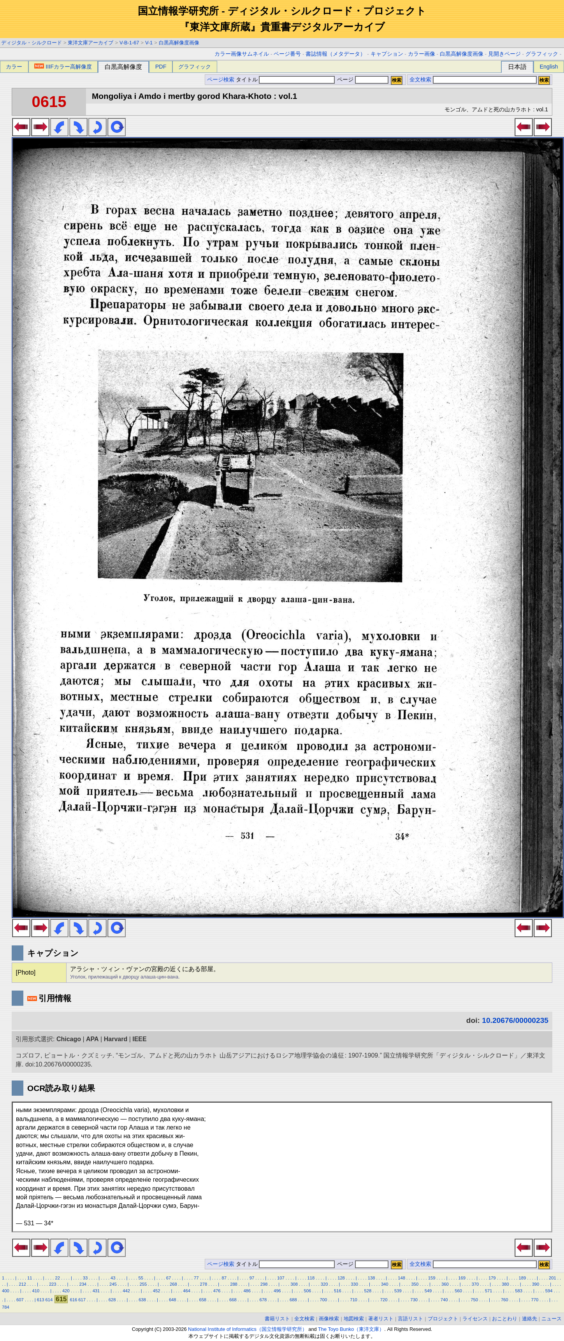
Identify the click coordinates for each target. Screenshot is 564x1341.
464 (186, 1290)
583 (518, 1290)
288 (233, 1284)
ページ (362, 80)
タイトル (285, 80)
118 (311, 1278)
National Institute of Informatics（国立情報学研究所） (247, 1329)
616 (73, 1299)
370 (475, 1284)
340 (384, 1284)
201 (552, 1278)
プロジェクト (443, 1319)
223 (52, 1284)
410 (36, 1290)
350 (414, 1284)
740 (444, 1299)
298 (264, 1284)
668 (233, 1299)
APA (92, 1039)
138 (371, 1278)
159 (432, 1278)
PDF (161, 66)
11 (29, 1278)
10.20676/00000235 (515, 1020)
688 (293, 1299)
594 (549, 1290)
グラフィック (541, 54)
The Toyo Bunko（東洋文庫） (351, 1329)
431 (96, 1290)
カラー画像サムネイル (241, 54)
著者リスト (381, 1319)
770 (534, 1299)
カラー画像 (421, 54)
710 (353, 1299)
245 (113, 1284)
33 (85, 1278)
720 (384, 1299)
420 (66, 1290)
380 (505, 1284)
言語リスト (410, 1319)
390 (535, 1284)
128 (341, 1278)
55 (140, 1278)
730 (414, 1299)
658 (202, 1299)
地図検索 (354, 1319)
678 (263, 1299)
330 (354, 1284)
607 (20, 1299)
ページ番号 (287, 54)
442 (126, 1290)
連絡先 (529, 1319)
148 (401, 1278)
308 (294, 1284)
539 (398, 1290)
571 (488, 1290)
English (548, 66)
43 (113, 1278)
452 (156, 1290)
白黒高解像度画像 (179, 43)
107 (281, 1278)
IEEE (139, 1039)
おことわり (504, 1319)
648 (172, 1299)
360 (445, 1284)
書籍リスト (277, 1319)
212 (22, 1284)
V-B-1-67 (129, 43)
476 (217, 1290)
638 (142, 1299)
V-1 (149, 43)
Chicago (68, 1039)
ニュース (551, 1319)
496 (277, 1290)
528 (368, 1290)
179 (492, 1278)
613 (40, 1299)
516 (337, 1290)
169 (462, 1278)
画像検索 (329, 1319)
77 (196, 1278)
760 (504, 1299)
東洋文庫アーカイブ (90, 43)
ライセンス (475, 1319)
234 (82, 1284)
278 (203, 1284)
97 (251, 1278)
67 (168, 1278)
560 (458, 1290)
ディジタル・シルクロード (31, 43)
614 (49, 1299)
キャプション (387, 54)
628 (112, 1299)
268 (173, 1284)
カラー (14, 66)
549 (428, 1290)
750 (474, 1299)
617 (82, 1299)
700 (323, 1299)
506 (307, 1290)
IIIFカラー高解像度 (63, 66)
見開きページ (504, 54)
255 (143, 1284)
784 (5, 1307)
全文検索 (420, 80)
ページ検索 (220, 80)
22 (57, 1278)
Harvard (115, 1039)
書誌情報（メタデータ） (335, 54)
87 (223, 1278)
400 (5, 1290)
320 (324, 1284)
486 (247, 1290)
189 (522, 1278)
